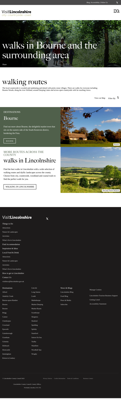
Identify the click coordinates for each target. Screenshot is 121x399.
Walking (30, 25)
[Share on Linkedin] (14, 63)
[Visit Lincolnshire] (16, 12)
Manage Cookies (96, 290)
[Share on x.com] (18, 63)
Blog (88, 2)
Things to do (12, 25)
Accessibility (95, 2)
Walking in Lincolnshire (20, 187)
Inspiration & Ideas (10, 249)
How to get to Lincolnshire (13, 274)
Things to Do (7, 224)
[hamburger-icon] (117, 11)
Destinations (7, 289)
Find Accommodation (11, 245)
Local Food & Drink (10, 253)
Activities (22, 25)
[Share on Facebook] (10, 63)
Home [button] (4, 25)
